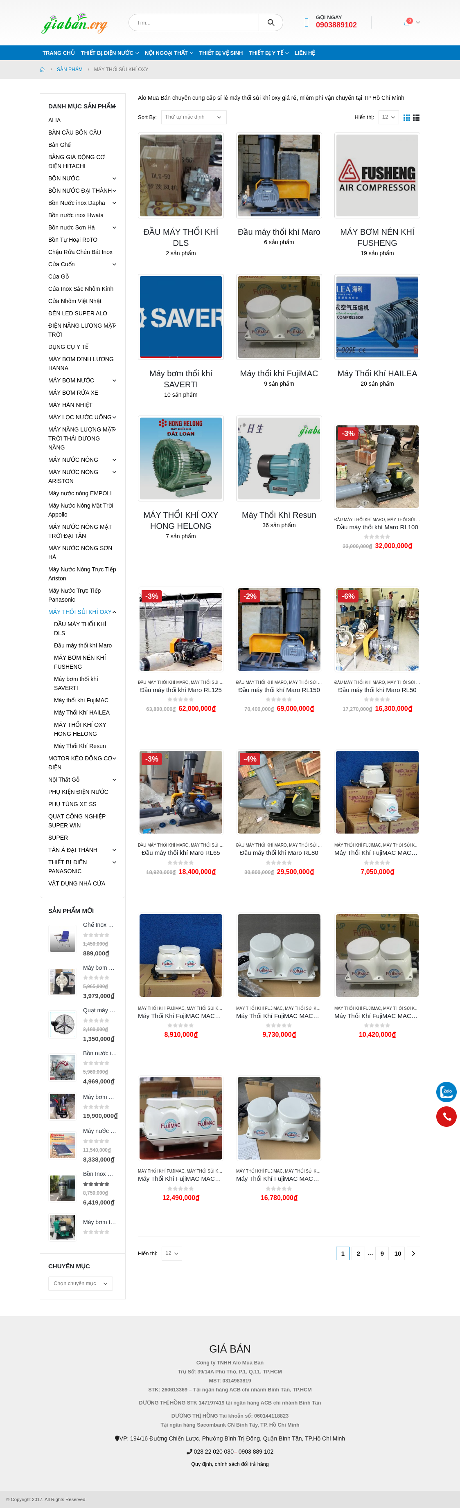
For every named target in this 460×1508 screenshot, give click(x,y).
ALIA (54, 120)
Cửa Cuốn (61, 264)
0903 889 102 (256, 1451)
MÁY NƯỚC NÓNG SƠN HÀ (80, 552)
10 (398, 1253)
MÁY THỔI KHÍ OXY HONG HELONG (80, 729)
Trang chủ (59, 53)
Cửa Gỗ (58, 276)
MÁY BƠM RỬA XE (73, 392)
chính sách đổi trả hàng (242, 1464)
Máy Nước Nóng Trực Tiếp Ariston (82, 574)
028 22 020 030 (214, 1451)
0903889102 (336, 25)
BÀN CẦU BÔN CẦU (74, 132)
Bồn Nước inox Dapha (76, 203)
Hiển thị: (364, 117)
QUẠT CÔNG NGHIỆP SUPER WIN (77, 821)
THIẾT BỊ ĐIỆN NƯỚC (107, 53)
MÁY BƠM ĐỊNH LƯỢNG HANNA (81, 363)
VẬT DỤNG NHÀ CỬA (76, 883)
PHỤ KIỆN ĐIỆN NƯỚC (78, 792)
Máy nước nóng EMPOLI (80, 493)
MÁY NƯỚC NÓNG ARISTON (73, 476)
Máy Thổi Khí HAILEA (82, 712)
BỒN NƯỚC (64, 178)
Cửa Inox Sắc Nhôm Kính (80, 288)
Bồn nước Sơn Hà (71, 227)
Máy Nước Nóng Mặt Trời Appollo (80, 510)
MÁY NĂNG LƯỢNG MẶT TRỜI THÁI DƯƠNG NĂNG (81, 438)
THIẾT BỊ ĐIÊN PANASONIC (67, 866)
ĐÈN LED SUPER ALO (77, 313)
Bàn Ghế (59, 145)
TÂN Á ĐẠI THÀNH (72, 850)
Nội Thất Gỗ (63, 779)
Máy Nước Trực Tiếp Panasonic (74, 595)
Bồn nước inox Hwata (76, 215)
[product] (377, 466)
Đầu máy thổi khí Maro (359, 519)
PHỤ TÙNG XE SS (72, 804)
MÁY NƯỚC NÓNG (73, 459)
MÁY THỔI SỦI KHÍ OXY (410, 519)
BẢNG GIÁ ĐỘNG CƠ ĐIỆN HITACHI (76, 161)
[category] (181, 175)
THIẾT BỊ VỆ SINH (221, 53)
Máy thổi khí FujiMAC (357, 845)
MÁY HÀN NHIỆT (70, 405)
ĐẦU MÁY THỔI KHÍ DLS (80, 628)
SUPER (58, 837)
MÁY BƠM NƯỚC (71, 380)
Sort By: (147, 117)
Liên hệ (305, 53)
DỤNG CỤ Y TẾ (68, 347)
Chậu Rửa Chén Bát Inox (80, 252)
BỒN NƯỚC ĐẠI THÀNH (80, 190)
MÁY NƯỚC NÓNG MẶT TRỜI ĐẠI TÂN (80, 531)
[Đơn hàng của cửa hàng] (194, 117)
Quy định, (202, 1464)
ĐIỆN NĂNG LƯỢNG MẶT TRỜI (81, 330)
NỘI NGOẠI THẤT (166, 53)
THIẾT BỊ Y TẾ (266, 53)
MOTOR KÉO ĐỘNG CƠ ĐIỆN (80, 763)
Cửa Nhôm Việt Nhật (74, 301)
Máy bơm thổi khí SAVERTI (76, 683)
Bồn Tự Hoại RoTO (72, 239)
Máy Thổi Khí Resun (80, 746)
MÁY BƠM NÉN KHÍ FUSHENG (80, 662)
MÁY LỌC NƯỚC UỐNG (80, 417)
